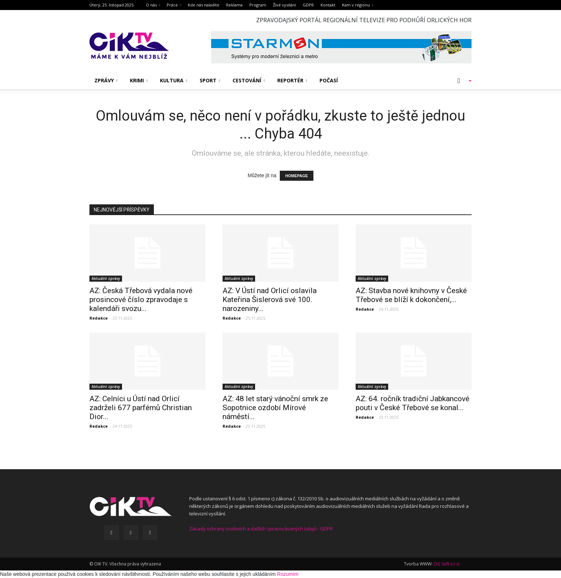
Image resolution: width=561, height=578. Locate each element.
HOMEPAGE (296, 176)
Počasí (328, 80)
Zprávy (105, 80)
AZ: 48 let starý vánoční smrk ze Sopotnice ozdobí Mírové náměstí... (275, 407)
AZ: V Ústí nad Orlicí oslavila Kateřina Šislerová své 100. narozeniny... (270, 299)
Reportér (292, 80)
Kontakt (328, 5)
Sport (210, 80)
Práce (174, 5)
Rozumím (287, 574)
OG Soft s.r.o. (447, 564)
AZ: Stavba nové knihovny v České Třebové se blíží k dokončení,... (411, 295)
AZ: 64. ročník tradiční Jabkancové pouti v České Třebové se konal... (412, 403)
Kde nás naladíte (203, 5)
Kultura (173, 80)
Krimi (138, 80)
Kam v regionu (357, 5)
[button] (461, 80)
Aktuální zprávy (106, 278)
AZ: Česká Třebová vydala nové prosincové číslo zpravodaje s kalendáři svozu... (140, 299)
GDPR (308, 5)
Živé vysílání (284, 5)
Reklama (234, 5)
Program (257, 5)
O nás (153, 5)
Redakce (98, 318)
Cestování (249, 80)
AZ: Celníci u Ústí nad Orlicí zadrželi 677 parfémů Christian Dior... (140, 407)
